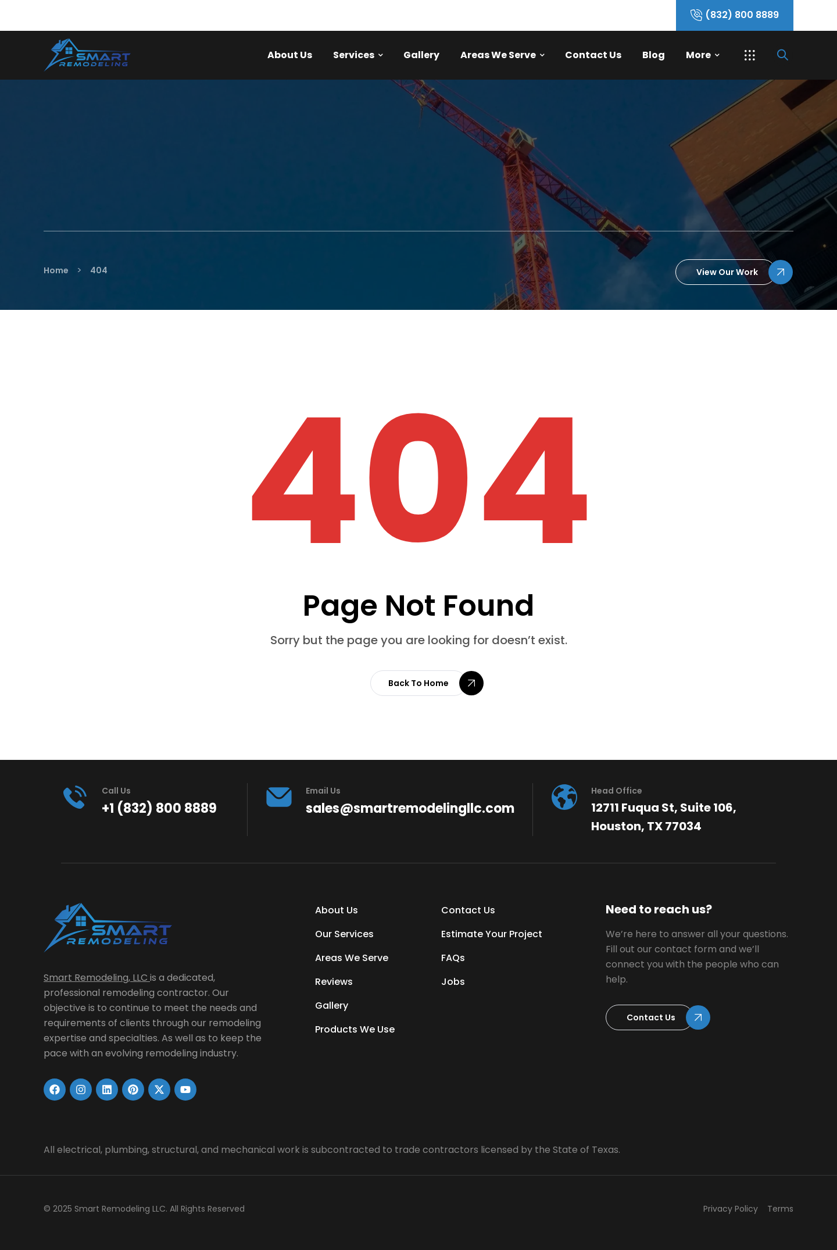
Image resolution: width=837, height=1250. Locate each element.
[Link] (131, 55)
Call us (116, 791)
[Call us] (75, 797)
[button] (750, 55)
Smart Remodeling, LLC (96, 977)
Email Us (323, 791)
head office (616, 791)
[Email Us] (279, 797)
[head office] (564, 797)
